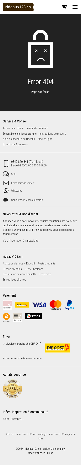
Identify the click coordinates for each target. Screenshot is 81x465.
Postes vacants (46, 263)
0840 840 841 (25, 163)
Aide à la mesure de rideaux (19, 139)
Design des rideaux (37, 128)
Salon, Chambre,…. (13, 419)
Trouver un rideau (13, 128)
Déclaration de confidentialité (20, 274)
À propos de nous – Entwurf (19, 263)
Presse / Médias (12, 269)
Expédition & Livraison (15, 144)
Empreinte (45, 274)
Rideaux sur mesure (16, 434)
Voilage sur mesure (49, 434)
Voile (33, 434)
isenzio (50, 448)
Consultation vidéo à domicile (23, 200)
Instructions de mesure (53, 133)
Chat (9, 174)
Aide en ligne (45, 139)
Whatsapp (13, 190)
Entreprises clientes (14, 279)
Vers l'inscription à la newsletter (21, 240)
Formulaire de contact (19, 183)
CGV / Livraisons (34, 269)
